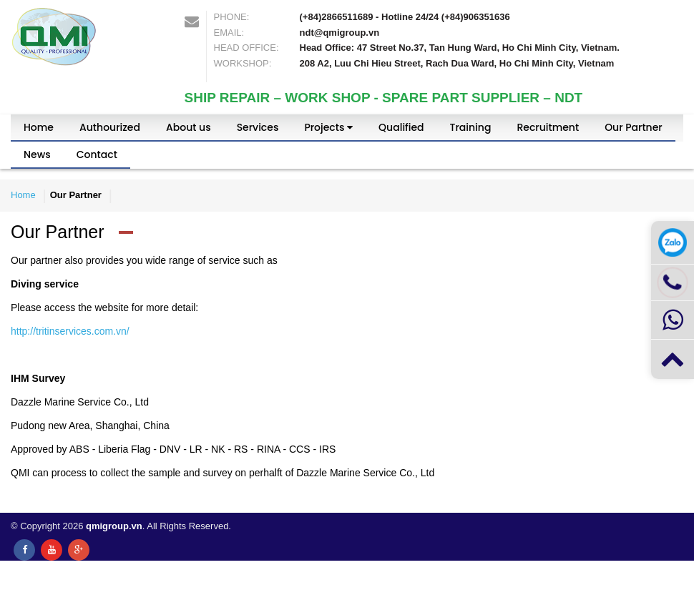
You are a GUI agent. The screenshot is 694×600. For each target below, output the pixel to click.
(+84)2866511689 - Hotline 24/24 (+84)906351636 (405, 16)
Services (258, 127)
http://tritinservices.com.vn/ (70, 331)
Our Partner (634, 127)
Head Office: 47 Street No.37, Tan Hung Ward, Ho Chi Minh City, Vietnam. (460, 47)
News (37, 154)
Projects (328, 127)
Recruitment (548, 127)
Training (471, 127)
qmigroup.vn (114, 526)
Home (39, 127)
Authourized (109, 127)
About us (188, 127)
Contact (97, 154)
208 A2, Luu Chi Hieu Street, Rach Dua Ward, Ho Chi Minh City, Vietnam (457, 63)
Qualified (401, 127)
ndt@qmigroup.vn (340, 32)
